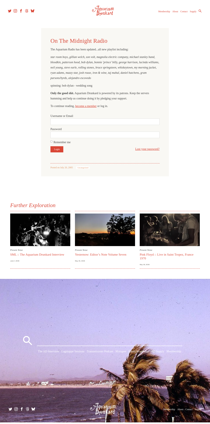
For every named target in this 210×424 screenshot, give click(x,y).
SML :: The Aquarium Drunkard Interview (37, 254)
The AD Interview (48, 353)
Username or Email (61, 115)
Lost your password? (147, 148)
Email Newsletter (138, 353)
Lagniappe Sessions (72, 353)
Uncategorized (82, 168)
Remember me (62, 142)
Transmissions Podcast (100, 353)
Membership (162, 13)
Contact (182, 13)
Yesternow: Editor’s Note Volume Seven (100, 254)
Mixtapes (120, 353)
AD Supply (157, 353)
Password (56, 129)
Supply (191, 13)
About (173, 13)
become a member (86, 106)
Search (198, 12)
